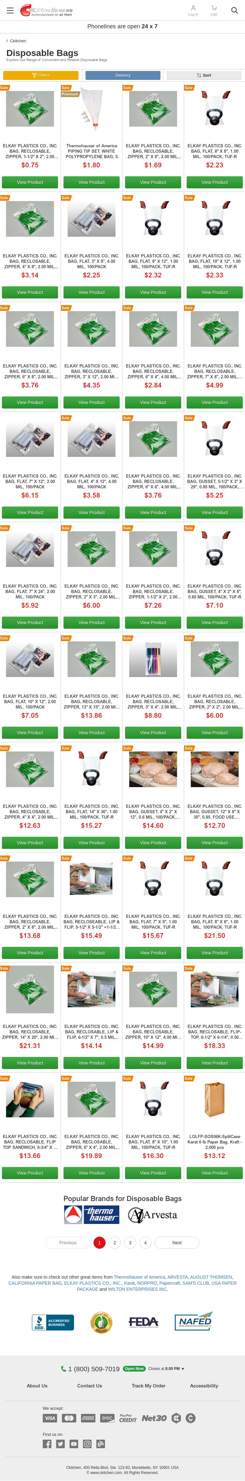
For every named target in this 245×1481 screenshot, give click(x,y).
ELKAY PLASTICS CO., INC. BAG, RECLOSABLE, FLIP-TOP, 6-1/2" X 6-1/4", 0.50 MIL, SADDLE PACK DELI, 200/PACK (215, 1033)
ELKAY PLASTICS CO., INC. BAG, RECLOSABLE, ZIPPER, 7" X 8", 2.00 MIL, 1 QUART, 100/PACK (214, 373)
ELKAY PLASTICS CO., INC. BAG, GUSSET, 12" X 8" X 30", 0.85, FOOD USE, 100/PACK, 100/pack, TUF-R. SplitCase (214, 813)
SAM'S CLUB (195, 1283)
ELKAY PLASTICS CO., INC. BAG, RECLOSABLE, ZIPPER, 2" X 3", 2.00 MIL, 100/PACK (91, 593)
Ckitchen (18, 40)
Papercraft (169, 1283)
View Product (30, 182)
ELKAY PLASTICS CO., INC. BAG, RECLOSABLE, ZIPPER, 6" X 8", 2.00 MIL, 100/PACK (30, 373)
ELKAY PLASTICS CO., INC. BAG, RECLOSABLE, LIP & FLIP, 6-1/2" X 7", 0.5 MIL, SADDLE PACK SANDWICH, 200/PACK (91, 1033)
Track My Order (148, 1386)
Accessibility (204, 1386)
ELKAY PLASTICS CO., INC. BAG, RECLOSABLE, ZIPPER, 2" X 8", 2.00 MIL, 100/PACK (153, 152)
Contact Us (89, 1386)
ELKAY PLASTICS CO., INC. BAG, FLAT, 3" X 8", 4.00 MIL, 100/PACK (91, 262)
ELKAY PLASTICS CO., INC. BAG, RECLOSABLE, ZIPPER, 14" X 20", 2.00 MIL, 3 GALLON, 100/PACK (30, 1033)
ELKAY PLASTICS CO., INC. (93, 1283)
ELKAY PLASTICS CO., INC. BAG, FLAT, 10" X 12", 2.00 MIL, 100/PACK (30, 702)
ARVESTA (177, 1277)
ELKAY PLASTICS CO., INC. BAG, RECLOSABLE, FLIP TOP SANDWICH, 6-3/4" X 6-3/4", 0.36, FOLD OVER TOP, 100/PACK (30, 1143)
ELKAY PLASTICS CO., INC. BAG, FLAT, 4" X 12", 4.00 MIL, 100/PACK (91, 482)
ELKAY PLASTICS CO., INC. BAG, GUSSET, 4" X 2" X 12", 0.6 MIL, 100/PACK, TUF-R (153, 813)
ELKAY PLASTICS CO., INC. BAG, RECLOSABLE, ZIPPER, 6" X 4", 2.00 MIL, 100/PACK (91, 1143)
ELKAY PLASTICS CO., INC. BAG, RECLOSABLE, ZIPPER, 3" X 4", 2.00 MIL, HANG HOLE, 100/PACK (153, 703)
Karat (129, 1283)
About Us (37, 1386)
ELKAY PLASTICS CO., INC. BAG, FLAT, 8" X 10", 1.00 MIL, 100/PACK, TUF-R (153, 1142)
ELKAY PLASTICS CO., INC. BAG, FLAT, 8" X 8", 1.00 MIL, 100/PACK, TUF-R (215, 151)
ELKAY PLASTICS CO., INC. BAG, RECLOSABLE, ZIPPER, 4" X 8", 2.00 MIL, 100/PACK (30, 262)
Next (177, 1242)
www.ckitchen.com (106, 1473)
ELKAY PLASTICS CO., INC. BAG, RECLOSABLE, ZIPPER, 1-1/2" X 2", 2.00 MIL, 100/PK (30, 152)
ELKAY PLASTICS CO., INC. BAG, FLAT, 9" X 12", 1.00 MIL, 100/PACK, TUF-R (153, 262)
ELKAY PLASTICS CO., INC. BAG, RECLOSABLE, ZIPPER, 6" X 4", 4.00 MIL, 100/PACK (153, 373)
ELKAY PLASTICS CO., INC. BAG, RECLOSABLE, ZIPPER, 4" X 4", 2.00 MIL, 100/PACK (30, 813)
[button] (153, 1369)
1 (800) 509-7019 (90, 1369)
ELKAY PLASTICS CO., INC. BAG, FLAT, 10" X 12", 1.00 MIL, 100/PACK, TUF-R (215, 262)
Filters (43, 75)
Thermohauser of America (139, 1277)
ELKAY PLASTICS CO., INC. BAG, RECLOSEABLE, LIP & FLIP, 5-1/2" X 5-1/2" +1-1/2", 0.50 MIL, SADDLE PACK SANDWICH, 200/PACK (91, 923)
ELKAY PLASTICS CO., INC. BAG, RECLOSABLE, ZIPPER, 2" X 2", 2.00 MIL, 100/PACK (215, 703)
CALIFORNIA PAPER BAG (35, 1283)
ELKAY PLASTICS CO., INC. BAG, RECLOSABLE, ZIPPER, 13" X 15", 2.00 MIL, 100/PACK (92, 703)
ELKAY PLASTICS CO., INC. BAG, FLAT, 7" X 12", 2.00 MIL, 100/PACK (30, 482)
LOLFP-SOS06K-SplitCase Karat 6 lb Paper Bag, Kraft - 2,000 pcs (215, 1142)
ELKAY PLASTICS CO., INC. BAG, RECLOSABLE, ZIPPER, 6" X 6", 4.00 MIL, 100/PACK (153, 483)
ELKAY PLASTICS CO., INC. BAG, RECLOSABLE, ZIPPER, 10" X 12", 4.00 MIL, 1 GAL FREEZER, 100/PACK (153, 1033)
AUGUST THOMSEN (211, 1277)
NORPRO (147, 1283)
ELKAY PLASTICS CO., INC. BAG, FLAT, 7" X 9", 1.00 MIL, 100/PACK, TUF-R (153, 922)
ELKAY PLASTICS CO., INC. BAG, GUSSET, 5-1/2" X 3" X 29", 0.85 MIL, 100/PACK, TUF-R (214, 483)
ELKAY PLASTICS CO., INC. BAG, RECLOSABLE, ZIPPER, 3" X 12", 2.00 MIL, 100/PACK (91, 373)
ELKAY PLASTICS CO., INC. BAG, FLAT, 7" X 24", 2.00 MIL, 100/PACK (30, 592)
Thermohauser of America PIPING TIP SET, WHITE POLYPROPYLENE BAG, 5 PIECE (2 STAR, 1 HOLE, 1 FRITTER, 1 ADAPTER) (92, 152)
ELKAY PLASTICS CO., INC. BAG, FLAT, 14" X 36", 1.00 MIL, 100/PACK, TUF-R (91, 812)
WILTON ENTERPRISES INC (137, 1289)
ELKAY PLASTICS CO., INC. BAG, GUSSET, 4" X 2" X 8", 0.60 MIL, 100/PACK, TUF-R (215, 592)
